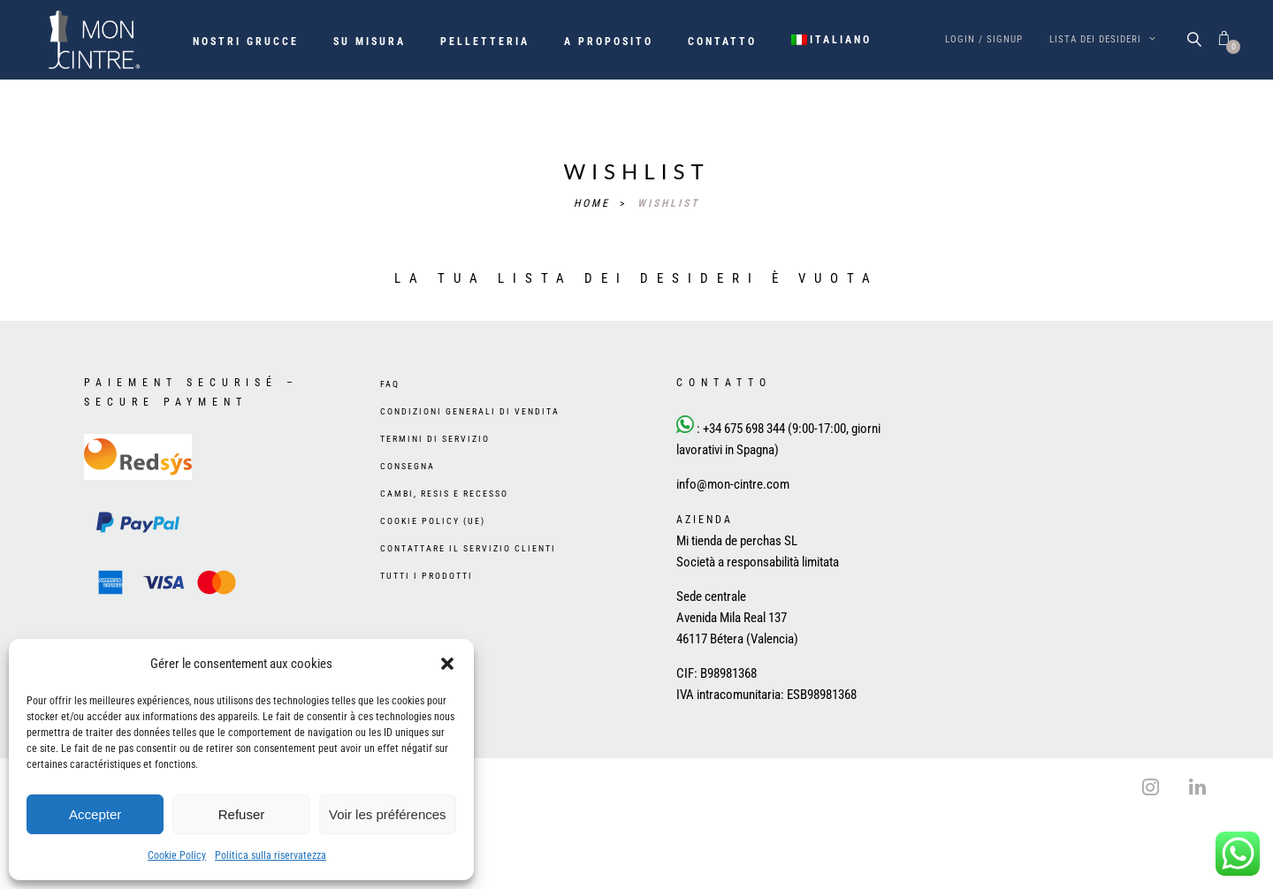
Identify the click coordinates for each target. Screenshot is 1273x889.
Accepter (95, 814)
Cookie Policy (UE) (432, 521)
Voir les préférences (387, 814)
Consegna (407, 466)
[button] (447, 663)
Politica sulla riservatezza (270, 855)
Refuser (241, 814)
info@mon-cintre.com (732, 484)
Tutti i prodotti (426, 576)
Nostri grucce (246, 41)
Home (594, 203)
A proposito (608, 41)
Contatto (722, 41)
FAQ (390, 384)
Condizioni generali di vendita (470, 411)
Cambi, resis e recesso (444, 493)
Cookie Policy (177, 855)
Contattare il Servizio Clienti (468, 548)
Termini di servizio (435, 439)
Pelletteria (485, 41)
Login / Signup (984, 39)
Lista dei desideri (1102, 39)
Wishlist (668, 203)
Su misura (369, 41)
